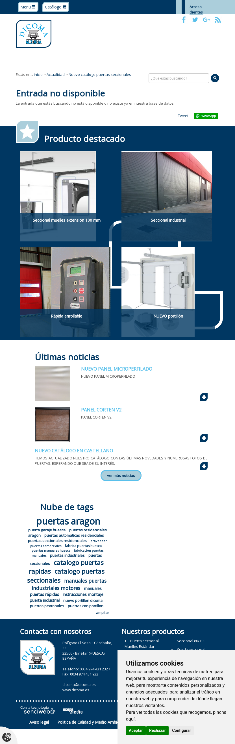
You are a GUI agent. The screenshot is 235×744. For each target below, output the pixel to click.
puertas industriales (67, 555)
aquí (130, 719)
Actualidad (56, 74)
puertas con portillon (85, 605)
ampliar (102, 612)
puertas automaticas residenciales (74, 535)
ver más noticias (121, 475)
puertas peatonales (47, 605)
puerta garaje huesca (47, 529)
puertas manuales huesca (51, 550)
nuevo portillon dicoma (83, 600)
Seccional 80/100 (191, 640)
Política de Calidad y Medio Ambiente (91, 722)
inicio (38, 74)
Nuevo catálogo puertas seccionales (100, 74)
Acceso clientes (196, 9)
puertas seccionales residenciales (57, 540)
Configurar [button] (181, 730)
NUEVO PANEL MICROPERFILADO (116, 369)
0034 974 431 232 (94, 669)
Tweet (183, 115)
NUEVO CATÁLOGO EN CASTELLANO (74, 451)
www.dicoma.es (75, 689)
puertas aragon (68, 521)
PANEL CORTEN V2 (101, 410)
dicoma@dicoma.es (79, 684)
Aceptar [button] (136, 730)
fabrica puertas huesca (83, 545)
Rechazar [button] (157, 730)
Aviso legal (39, 722)
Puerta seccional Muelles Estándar (142, 643)
